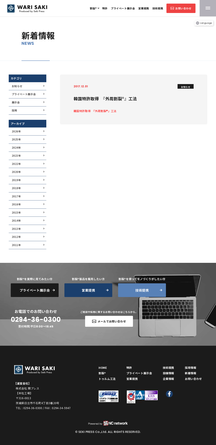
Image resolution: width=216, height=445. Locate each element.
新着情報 (190, 373)
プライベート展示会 (123, 8)
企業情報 (168, 379)
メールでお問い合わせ (109, 321)
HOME (103, 368)
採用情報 (190, 368)
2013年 (16, 229)
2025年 (16, 139)
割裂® (93, 8)
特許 (104, 8)
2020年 (16, 172)
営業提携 (143, 8)
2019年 (16, 180)
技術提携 (157, 8)
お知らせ (17, 86)
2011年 (16, 245)
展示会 (16, 102)
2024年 (16, 147)
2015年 (16, 212)
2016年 (16, 204)
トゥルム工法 (107, 379)
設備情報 (168, 373)
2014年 (16, 220)
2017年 (16, 196)
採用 (14, 110)
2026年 (16, 131)
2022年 (16, 164)
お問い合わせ (181, 8)
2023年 (16, 155)
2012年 (16, 237)
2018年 (16, 188)
